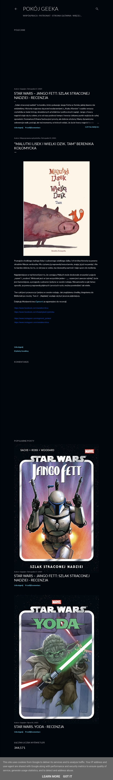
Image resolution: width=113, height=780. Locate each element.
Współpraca (30, 15)
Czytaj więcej (92, 127)
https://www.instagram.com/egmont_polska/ (32, 318)
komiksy (25, 351)
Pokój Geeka (40, 8)
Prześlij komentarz (32, 127)
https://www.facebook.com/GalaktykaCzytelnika (34, 312)
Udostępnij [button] (18, 127)
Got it (67, 776)
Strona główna (61, 15)
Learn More (51, 776)
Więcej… (77, 15)
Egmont (39, 301)
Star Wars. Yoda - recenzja (39, 726)
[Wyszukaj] (97, 8)
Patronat (45, 15)
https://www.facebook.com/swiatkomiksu (31, 308)
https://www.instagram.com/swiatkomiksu (31, 322)
